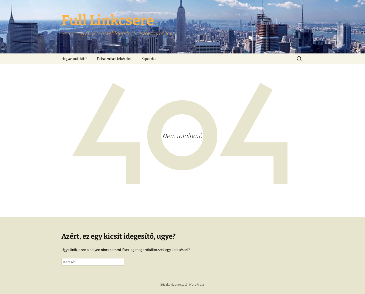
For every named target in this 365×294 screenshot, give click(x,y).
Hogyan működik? (74, 58)
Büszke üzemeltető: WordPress (182, 284)
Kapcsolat (149, 58)
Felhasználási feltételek (114, 58)
